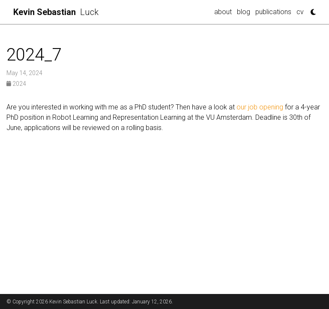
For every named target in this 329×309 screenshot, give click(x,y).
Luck (56, 12)
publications (273, 12)
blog (243, 12)
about (223, 12)
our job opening (259, 107)
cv (300, 12)
